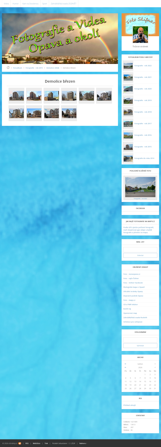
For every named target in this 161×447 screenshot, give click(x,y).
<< (126, 364)
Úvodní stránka (8, 67)
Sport (44, 3)
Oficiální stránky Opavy (133, 291)
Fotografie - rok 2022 (143, 65)
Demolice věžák (52, 68)
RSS (27, 443)
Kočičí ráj (127, 309)
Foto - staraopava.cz (131, 274)
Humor (16, 3)
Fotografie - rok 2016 (143, 135)
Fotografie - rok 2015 (34, 68)
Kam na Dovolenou (30, 3)
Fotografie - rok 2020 (143, 89)
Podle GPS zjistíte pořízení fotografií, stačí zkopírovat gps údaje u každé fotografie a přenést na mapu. (138, 230)
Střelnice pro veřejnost (132, 322)
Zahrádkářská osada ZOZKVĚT (63, 3)
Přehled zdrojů (129, 405)
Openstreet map (130, 313)
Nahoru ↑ (83, 443)
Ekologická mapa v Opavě (134, 287)
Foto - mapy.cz (129, 300)
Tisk (46, 443)
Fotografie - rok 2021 (143, 77)
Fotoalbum (17, 68)
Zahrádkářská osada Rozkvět (135, 317)
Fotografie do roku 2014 (144, 158)
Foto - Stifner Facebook (133, 283)
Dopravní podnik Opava (133, 296)
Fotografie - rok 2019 (143, 100)
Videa (6, 3)
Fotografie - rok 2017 (143, 123)
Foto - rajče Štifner (131, 278)
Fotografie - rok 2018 (143, 112)
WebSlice (36, 443)
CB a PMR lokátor (130, 304)
